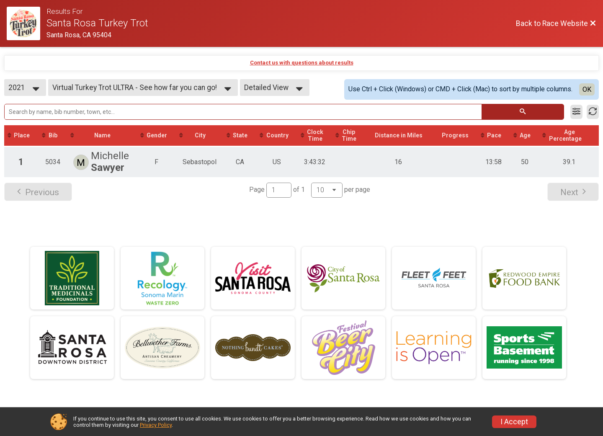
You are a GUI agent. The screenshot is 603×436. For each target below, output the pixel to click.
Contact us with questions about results (301, 62)
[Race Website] (26, 23)
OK (586, 89)
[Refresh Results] (593, 112)
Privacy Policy (156, 425)
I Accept (514, 422)
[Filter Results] (576, 112)
